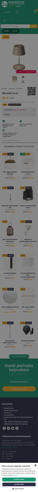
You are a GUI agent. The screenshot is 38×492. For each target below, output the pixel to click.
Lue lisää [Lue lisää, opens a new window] (15, 475)
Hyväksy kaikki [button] (19, 479)
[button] (19, 489)
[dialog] (19, 246)
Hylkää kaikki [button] (19, 484)
